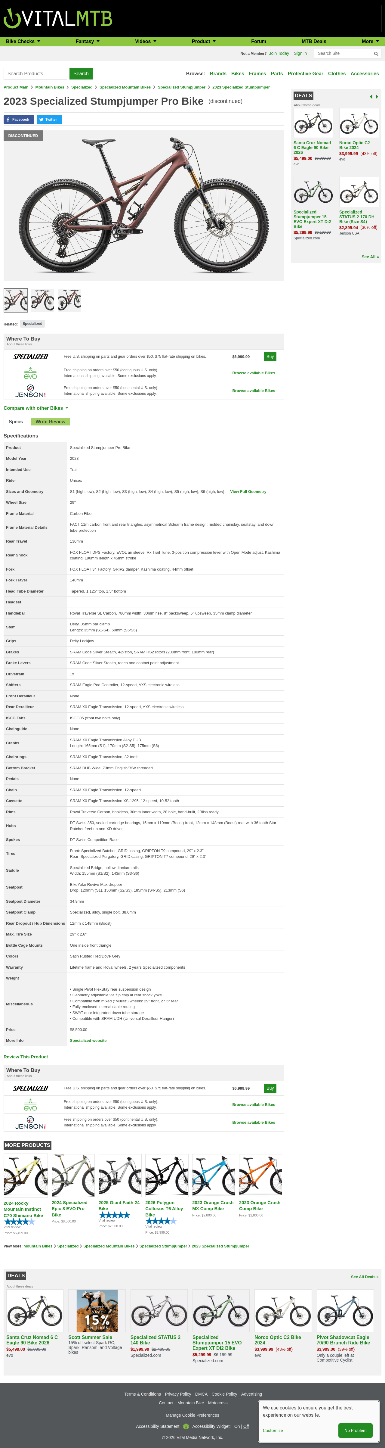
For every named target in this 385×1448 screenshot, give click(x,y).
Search (81, 73)
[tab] (16, 422)
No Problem (355, 1430)
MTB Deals (314, 41)
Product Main (16, 87)
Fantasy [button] (85, 41)
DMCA (201, 1394)
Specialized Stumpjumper (181, 87)
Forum (258, 41)
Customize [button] (273, 1430)
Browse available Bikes (253, 373)
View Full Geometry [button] (248, 491)
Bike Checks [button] (21, 41)
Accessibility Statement (158, 1426)
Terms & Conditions (143, 1394)
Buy (270, 356)
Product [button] (201, 41)
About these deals (307, 105)
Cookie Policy (224, 1394)
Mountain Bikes (49, 87)
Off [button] (246, 1426)
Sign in (300, 53)
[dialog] (319, 1421)
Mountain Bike (190, 1402)
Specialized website (88, 1040)
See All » (370, 256)
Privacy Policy (178, 1394)
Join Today (279, 53)
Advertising (251, 1394)
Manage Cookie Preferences (192, 1415)
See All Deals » (365, 1277)
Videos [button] (143, 41)
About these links (19, 344)
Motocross (218, 1402)
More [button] (368, 41)
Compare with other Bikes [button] (34, 408)
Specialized (82, 87)
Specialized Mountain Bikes (125, 87)
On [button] (237, 1426)
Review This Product (26, 1056)
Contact (166, 1402)
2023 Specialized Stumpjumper (241, 87)
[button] (19, 119)
